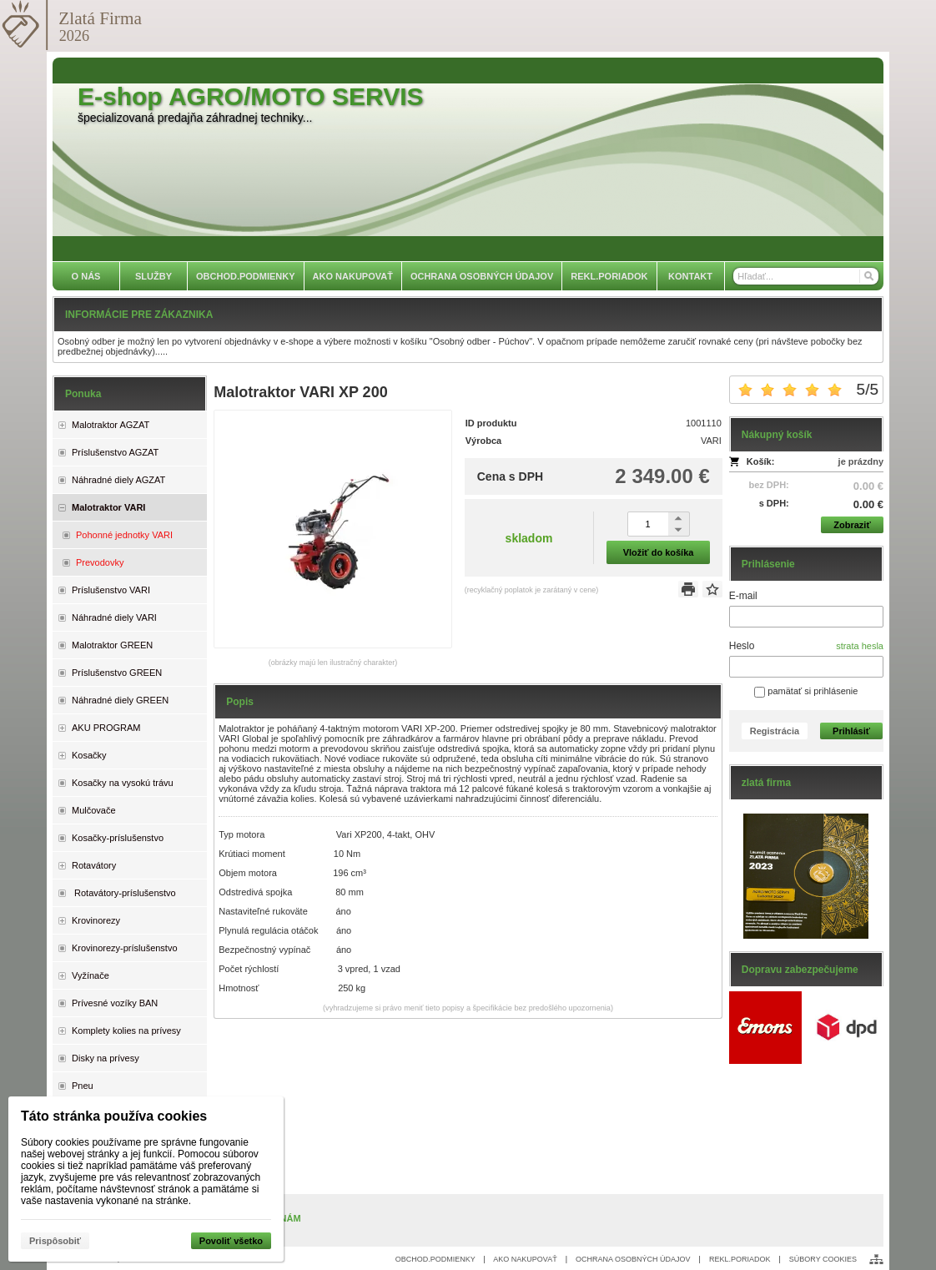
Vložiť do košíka (658, 552)
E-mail (743, 596)
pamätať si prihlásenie (806, 691)
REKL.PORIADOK (740, 1259)
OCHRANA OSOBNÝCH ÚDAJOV (633, 1259)
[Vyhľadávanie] (805, 276)
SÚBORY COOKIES (823, 1259)
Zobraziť (851, 525)
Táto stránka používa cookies (114, 1116)
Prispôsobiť (55, 1241)
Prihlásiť (851, 731)
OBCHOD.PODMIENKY (435, 1259)
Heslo (742, 646)
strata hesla (859, 646)
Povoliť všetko (231, 1241)
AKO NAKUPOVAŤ (524, 1259)
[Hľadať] (868, 276)
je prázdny (860, 461)
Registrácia (774, 731)
